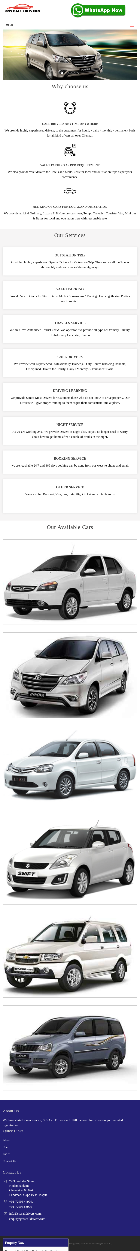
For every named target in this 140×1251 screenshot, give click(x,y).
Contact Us (9, 1161)
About (6, 1140)
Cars (5, 1147)
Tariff (6, 1154)
